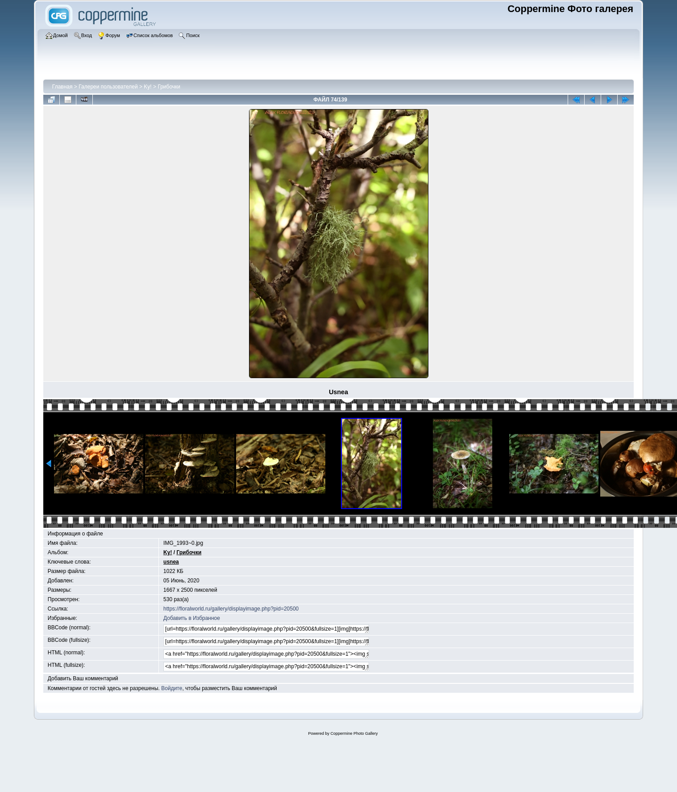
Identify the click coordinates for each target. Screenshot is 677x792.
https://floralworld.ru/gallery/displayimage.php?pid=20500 (231, 609)
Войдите (171, 688)
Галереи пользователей (108, 87)
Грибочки (169, 87)
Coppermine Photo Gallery (354, 733)
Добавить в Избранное (191, 618)
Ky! (147, 87)
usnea (171, 562)
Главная (62, 87)
